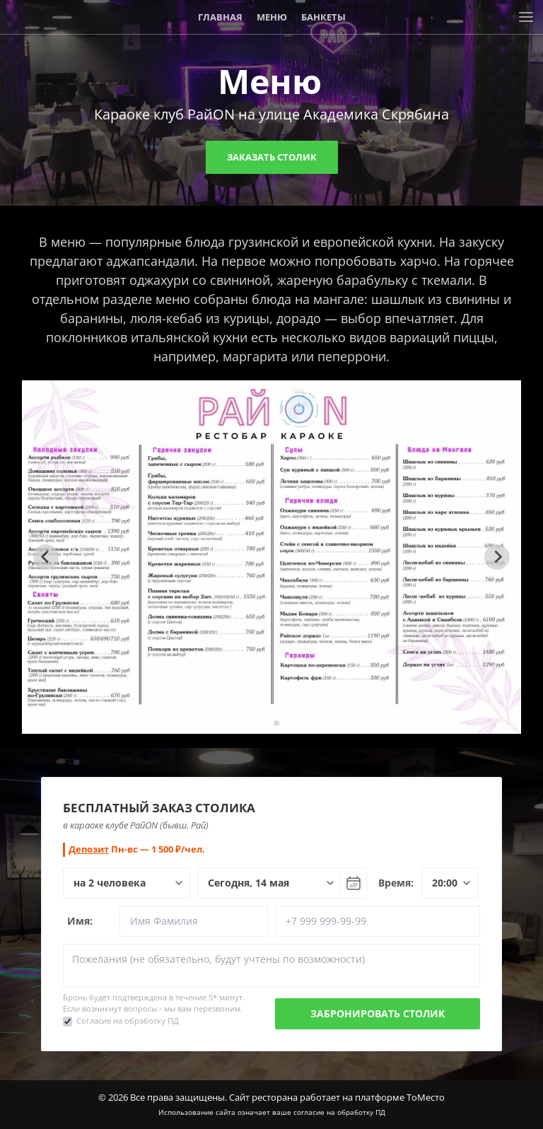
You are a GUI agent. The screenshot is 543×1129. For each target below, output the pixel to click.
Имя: (80, 921)
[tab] (266, 723)
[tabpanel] (272, 557)
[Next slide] (497, 557)
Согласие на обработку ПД (127, 1020)
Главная (220, 17)
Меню (272, 17)
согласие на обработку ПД (339, 1112)
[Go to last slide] (46, 557)
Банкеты (323, 17)
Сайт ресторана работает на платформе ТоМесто (337, 1097)
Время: (396, 882)
